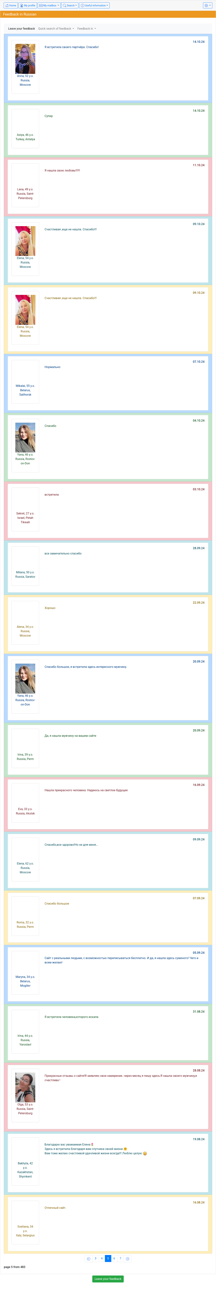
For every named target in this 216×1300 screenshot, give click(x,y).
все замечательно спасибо (63, 553)
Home (10, 5)
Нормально (52, 367)
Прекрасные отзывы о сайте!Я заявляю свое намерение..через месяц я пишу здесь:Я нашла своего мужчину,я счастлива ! (121, 1078)
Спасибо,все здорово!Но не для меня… (71, 844)
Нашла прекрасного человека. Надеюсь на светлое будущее (86, 790)
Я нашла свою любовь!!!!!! (62, 170)
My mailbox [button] (48, 5)
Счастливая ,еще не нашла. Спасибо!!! (71, 229)
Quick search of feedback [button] (55, 28)
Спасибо (50, 426)
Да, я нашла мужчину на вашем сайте (70, 735)
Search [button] (69, 5)
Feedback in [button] (85, 28)
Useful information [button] (93, 5)
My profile (27, 5)
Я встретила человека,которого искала (71, 1017)
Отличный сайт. (55, 1208)
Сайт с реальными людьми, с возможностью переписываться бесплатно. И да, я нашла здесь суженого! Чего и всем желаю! (121, 960)
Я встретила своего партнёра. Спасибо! (72, 47)
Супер (49, 116)
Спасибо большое (57, 903)
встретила (52, 494)
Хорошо (50, 608)
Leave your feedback (21, 28)
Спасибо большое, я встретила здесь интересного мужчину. (86, 667)
